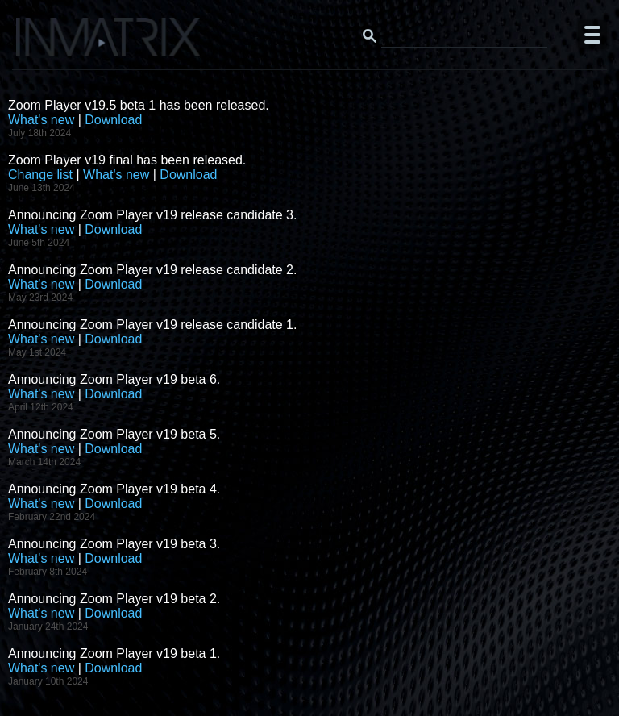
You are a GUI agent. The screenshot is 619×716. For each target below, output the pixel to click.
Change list (40, 174)
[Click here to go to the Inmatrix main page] (44, 43)
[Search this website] (464, 35)
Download (113, 120)
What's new (41, 120)
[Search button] (369, 35)
